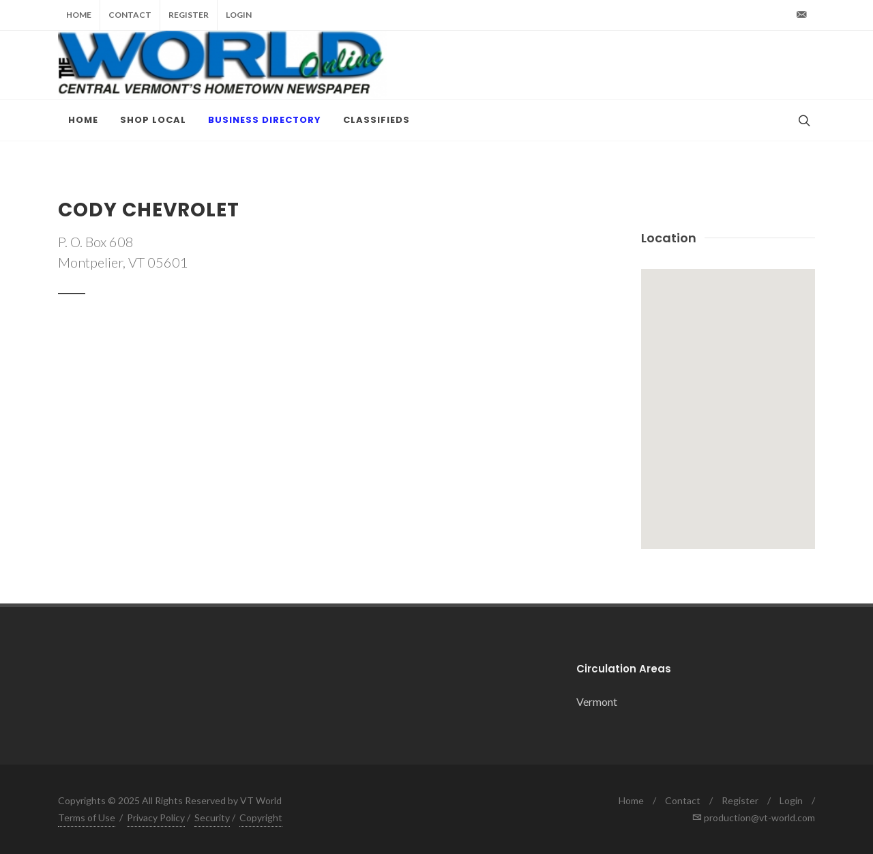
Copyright (260, 817)
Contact (129, 15)
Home (78, 15)
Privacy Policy (156, 817)
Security (212, 817)
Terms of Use (86, 817)
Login (239, 15)
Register (188, 15)
